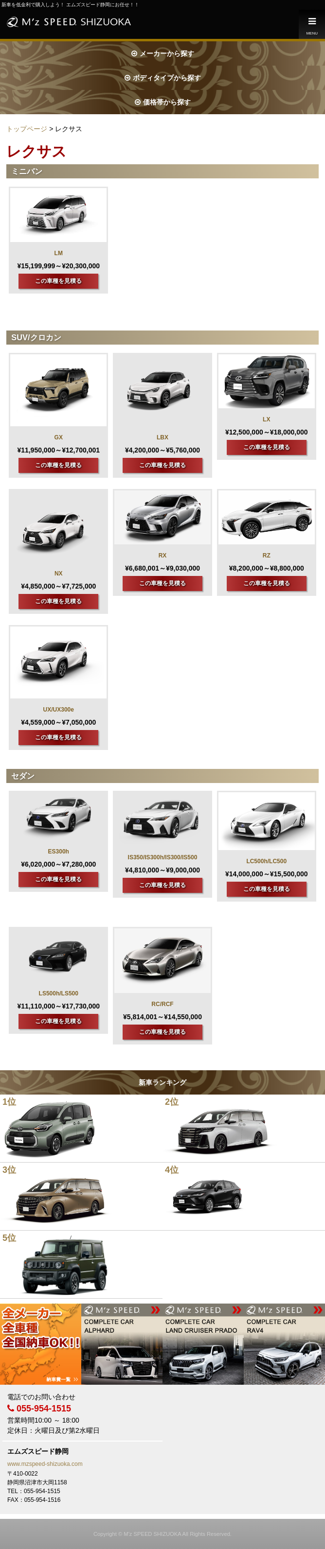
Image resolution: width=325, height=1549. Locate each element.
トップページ (26, 129)
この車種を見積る (58, 281)
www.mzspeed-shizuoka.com (45, 1464)
